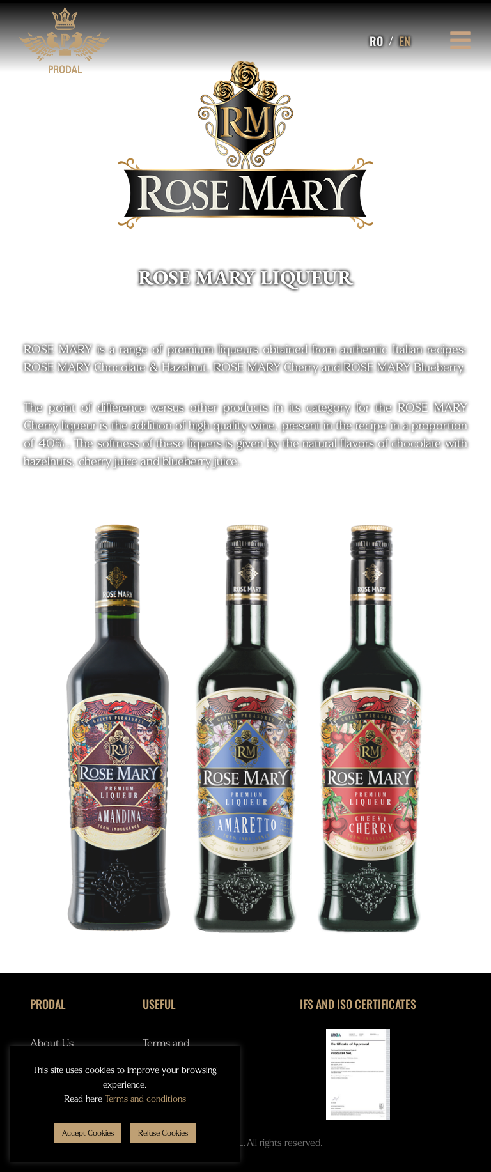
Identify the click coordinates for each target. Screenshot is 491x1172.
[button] (87, 1133)
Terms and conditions (145, 1098)
